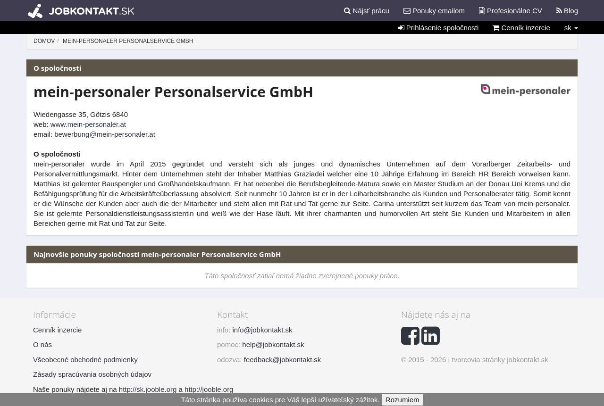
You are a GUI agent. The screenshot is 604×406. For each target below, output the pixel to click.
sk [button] (571, 28)
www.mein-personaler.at (88, 124)
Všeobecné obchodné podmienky (85, 360)
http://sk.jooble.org (148, 389)
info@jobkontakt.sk (263, 330)
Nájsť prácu (366, 11)
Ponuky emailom (434, 11)
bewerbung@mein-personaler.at (104, 134)
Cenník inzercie (521, 28)
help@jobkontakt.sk (273, 344)
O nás (42, 344)
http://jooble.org (209, 389)
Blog (567, 11)
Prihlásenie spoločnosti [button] (438, 28)
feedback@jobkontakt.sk (282, 360)
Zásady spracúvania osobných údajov (92, 374)
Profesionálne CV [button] (510, 11)
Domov (44, 41)
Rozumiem (402, 400)
